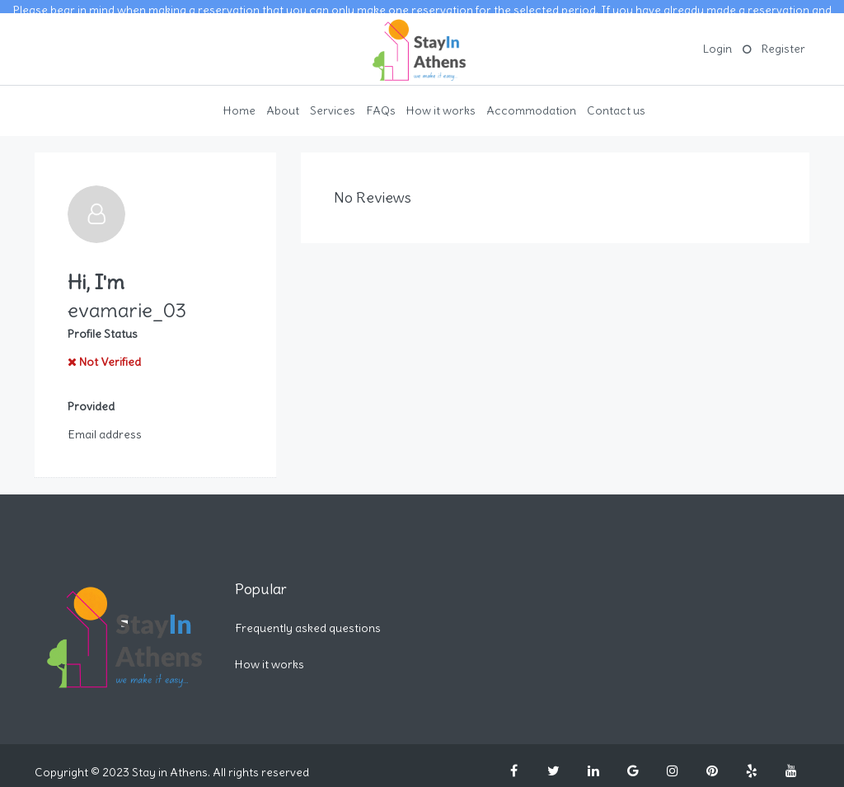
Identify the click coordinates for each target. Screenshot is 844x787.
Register (783, 37)
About (282, 98)
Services (332, 98)
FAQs (381, 98)
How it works (441, 98)
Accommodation (531, 98)
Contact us (616, 98)
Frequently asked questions (308, 615)
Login (717, 37)
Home (239, 98)
